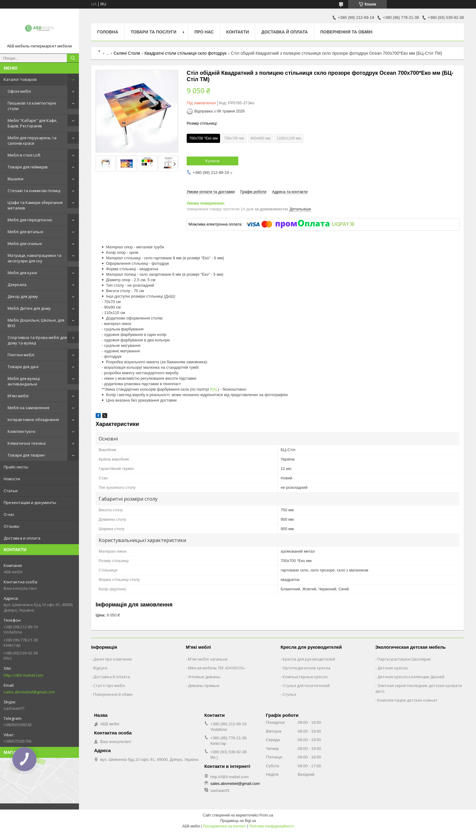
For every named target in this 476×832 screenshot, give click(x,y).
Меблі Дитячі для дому (29, 308)
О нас (9, 514)
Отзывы (11, 526)
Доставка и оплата (22, 538)
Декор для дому (23, 296)
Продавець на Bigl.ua (238, 821)
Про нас (204, 31)
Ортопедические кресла (306, 668)
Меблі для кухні (22, 272)
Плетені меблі (21, 354)
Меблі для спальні (25, 243)
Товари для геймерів (28, 167)
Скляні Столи (127, 53)
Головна (107, 31)
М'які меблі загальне (208, 659)
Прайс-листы (16, 467)
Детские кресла (392, 668)
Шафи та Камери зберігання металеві (35, 205)
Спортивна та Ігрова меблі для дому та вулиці (37, 340)
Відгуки (100, 668)
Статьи (11, 490)
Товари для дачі (23, 366)
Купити (212, 161)
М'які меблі (18, 396)
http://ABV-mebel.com (23, 675)
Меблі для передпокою (30, 220)
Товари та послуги (153, 31)
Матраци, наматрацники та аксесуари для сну (34, 258)
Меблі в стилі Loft (24, 155)
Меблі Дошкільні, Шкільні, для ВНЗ (36, 322)
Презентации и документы (30, 502)
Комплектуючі (21, 431)
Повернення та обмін (346, 31)
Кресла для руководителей (309, 659)
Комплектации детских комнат (407, 700)
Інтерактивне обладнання (33, 419)
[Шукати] (73, 58)
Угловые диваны (204, 676)
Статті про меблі (109, 685)
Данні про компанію (112, 659)
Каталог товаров (20, 79)
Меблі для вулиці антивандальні (24, 381)
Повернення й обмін (113, 694)
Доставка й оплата (284, 31)
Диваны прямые (203, 685)
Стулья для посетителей (306, 685)
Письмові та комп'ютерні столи (32, 105)
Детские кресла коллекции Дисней (410, 676)
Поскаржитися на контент (224, 826)
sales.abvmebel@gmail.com (29, 692)
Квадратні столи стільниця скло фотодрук (185, 53)
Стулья (289, 694)
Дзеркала (17, 284)
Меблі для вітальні (25, 231)
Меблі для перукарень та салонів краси (32, 140)
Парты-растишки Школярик (404, 659)
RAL (214, 389)
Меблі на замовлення (28, 407)
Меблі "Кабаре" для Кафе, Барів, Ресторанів (32, 123)
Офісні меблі (19, 91)
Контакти (237, 31)
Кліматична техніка (27, 443)
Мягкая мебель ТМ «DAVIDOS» (216, 668)
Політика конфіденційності (271, 826)
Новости (12, 479)
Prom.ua (266, 815)
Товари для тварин (26, 455)
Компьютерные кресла (305, 676)
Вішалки (15, 178)
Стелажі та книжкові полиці (34, 190)
